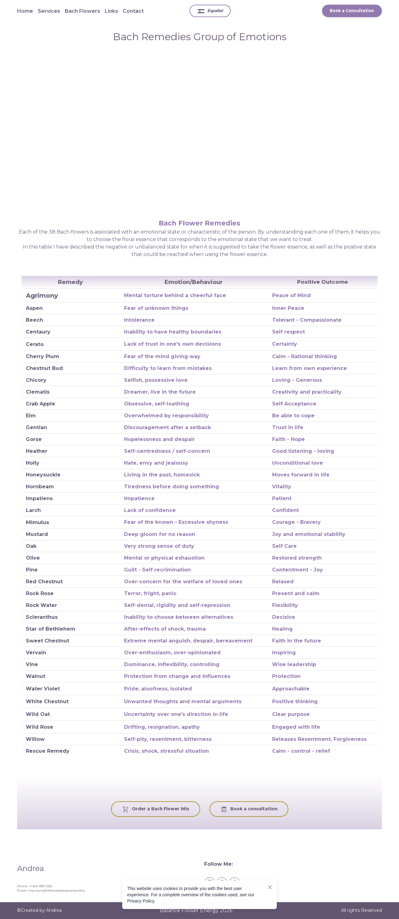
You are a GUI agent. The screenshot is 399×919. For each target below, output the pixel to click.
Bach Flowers (82, 11)
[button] (210, 11)
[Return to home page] (106, 867)
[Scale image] (199, 130)
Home (25, 11)
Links (111, 11)
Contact (133, 11)
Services (49, 11)
